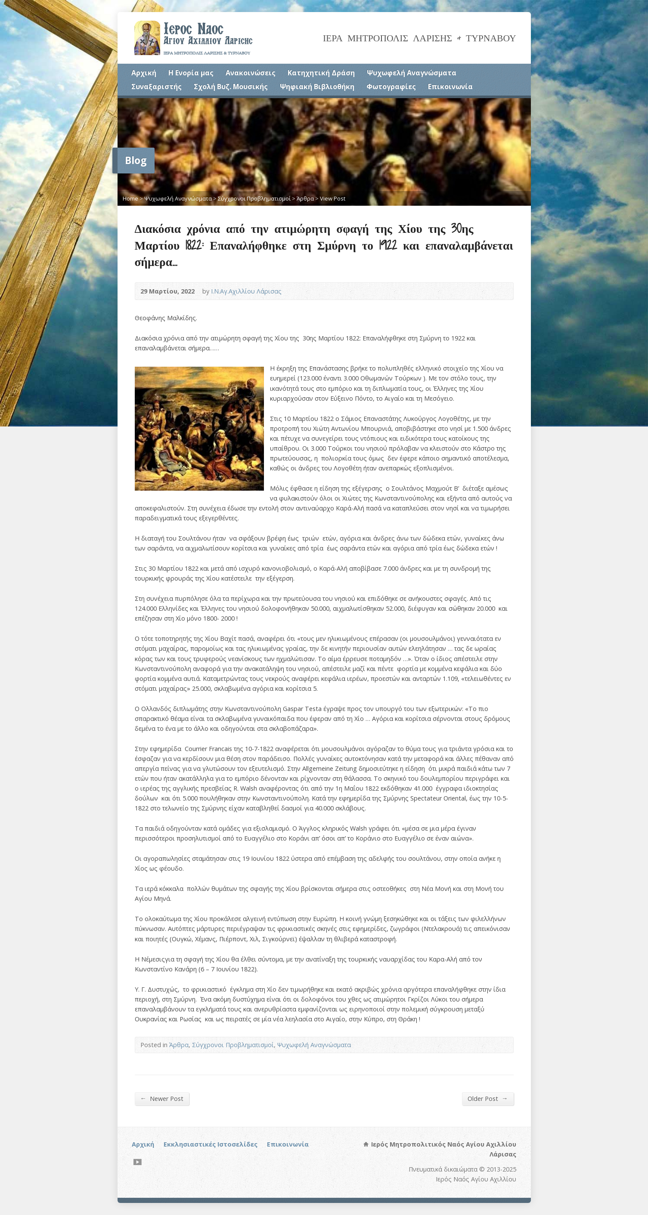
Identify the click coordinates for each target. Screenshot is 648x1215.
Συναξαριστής (156, 86)
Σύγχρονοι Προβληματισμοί (254, 198)
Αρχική (143, 72)
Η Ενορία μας (191, 72)
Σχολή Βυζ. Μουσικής (231, 86)
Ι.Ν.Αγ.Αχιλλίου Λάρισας (246, 291)
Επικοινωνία (450, 86)
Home (130, 198)
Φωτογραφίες (391, 86)
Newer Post (161, 1098)
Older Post (488, 1098)
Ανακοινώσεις (251, 72)
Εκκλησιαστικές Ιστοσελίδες (210, 1144)
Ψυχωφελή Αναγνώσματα (411, 72)
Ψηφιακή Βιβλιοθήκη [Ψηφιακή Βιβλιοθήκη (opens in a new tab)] (317, 86)
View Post (332, 198)
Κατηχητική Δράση (321, 72)
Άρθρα (305, 198)
